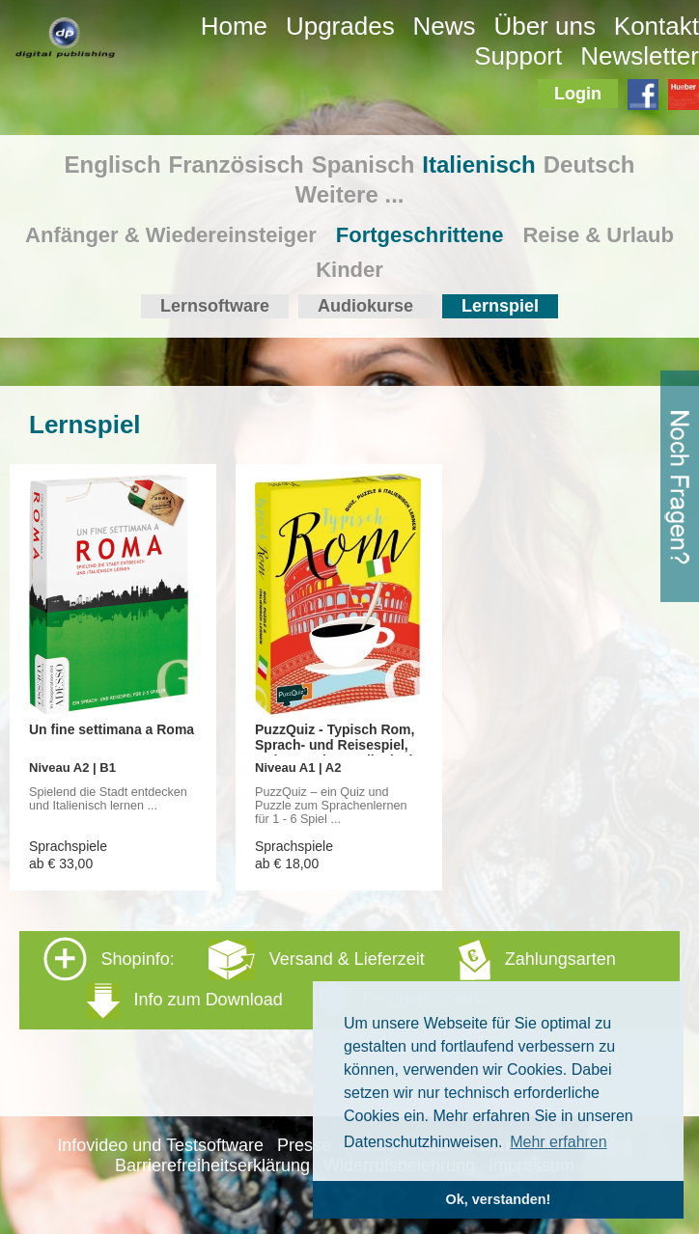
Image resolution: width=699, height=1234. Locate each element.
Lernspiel (500, 305)
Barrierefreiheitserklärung (212, 1165)
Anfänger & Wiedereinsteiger (171, 235)
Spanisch (363, 164)
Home (234, 26)
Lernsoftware (214, 305)
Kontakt (656, 26)
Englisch (113, 164)
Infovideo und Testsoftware (160, 1145)
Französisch (236, 164)
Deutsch (589, 164)
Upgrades (340, 26)
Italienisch (478, 164)
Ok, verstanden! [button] (498, 1199)
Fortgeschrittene (420, 235)
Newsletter (639, 55)
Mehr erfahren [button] (558, 1142)
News (444, 26)
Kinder (349, 270)
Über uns (544, 26)
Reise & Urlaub (598, 235)
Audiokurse (365, 305)
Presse (304, 1145)
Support (518, 55)
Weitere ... (350, 194)
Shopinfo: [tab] (329, 979)
